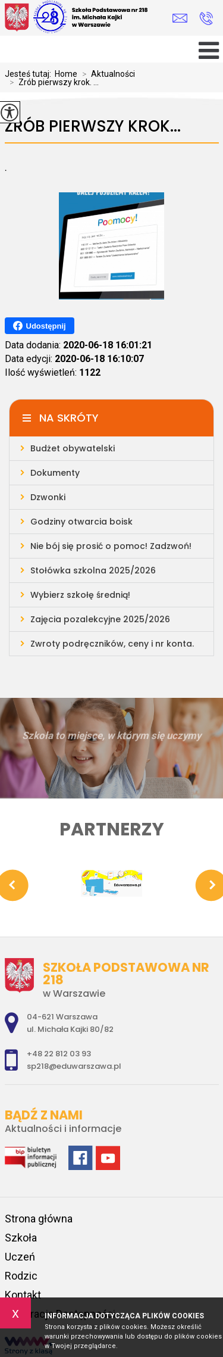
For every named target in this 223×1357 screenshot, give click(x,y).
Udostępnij (39, 325)
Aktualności (106, 74)
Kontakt (23, 1295)
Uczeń (20, 1256)
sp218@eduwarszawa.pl (179, 18)
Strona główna (39, 1218)
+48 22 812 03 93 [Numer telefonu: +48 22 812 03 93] (59, 1053)
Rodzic (21, 1275)
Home (66, 74)
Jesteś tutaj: (30, 74)
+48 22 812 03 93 (206, 18)
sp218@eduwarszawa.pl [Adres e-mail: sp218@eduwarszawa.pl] (74, 1066)
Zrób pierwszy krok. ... (52, 82)
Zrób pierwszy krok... (93, 126)
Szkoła (21, 1237)
